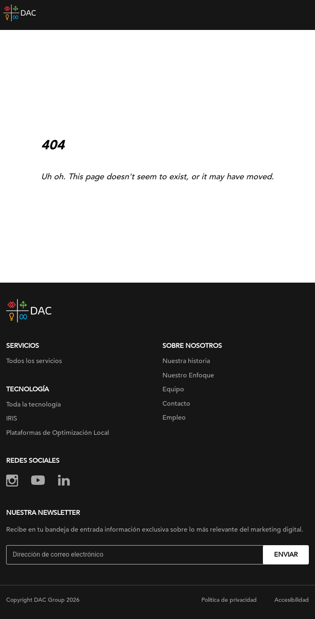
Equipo (173, 389)
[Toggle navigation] (303, 13)
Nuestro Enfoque (188, 375)
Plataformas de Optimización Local (57, 433)
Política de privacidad (229, 599)
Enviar (286, 554)
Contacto (176, 404)
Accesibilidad (291, 599)
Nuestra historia (186, 361)
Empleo (174, 417)
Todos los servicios (34, 361)
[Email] (135, 554)
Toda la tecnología (33, 404)
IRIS (11, 418)
